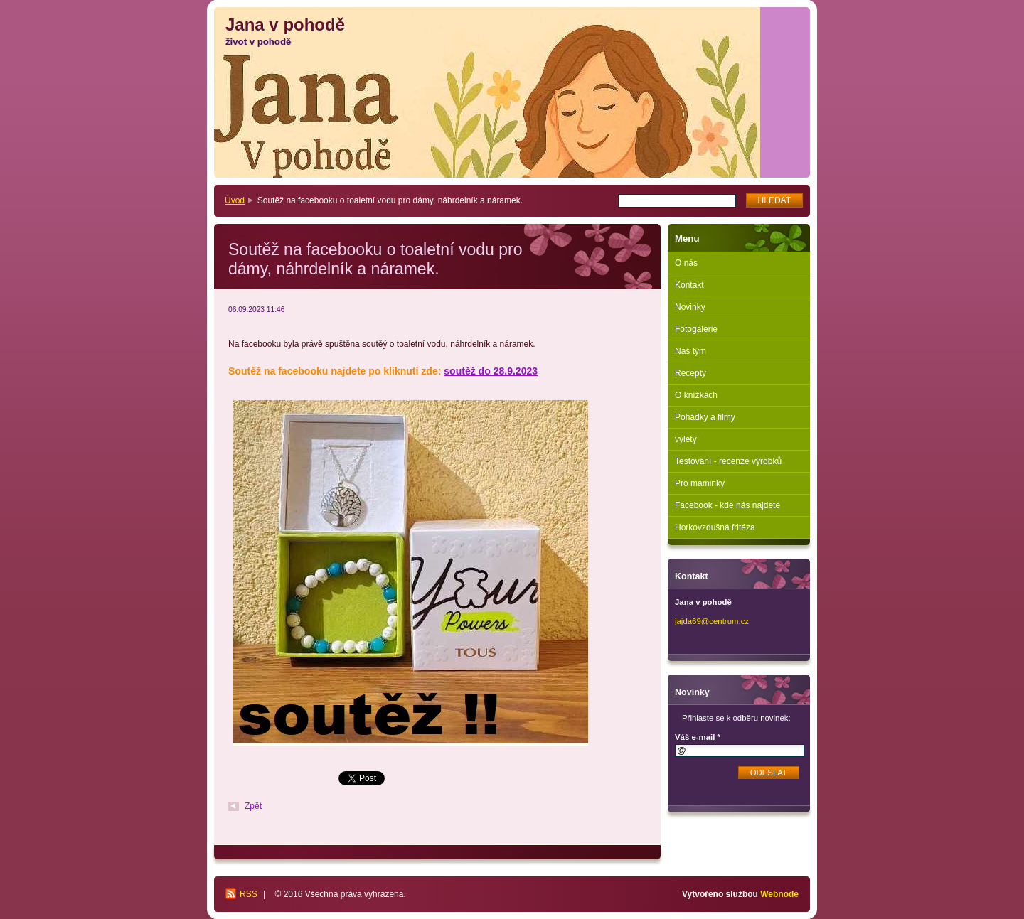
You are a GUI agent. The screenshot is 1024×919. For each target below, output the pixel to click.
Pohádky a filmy (705, 417)
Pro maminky (700, 483)
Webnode (779, 894)
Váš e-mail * (697, 737)
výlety (686, 439)
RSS (248, 894)
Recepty (690, 373)
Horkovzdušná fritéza (715, 527)
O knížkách (696, 395)
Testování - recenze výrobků (728, 461)
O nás (686, 263)
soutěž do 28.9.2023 (491, 371)
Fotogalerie (696, 329)
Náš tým (690, 351)
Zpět (253, 806)
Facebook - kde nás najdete (727, 505)
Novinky (690, 307)
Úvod (235, 200)
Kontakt (689, 285)
